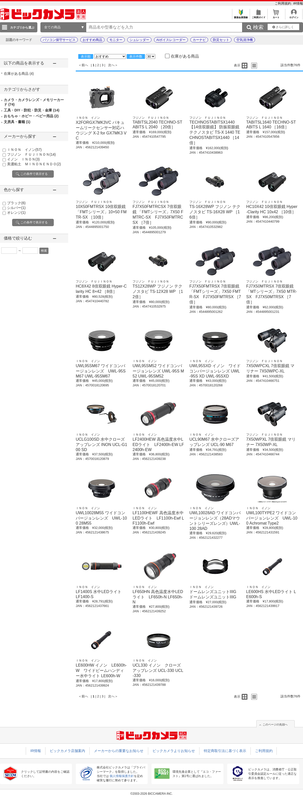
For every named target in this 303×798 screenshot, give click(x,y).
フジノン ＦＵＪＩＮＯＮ (31, 154)
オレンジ (16, 212)
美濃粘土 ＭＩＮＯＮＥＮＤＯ (34, 164)
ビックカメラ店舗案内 (67, 751)
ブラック (16, 203)
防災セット (221, 40)
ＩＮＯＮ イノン (24, 150)
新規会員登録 (241, 16)
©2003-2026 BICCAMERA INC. (151, 793)
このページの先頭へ (275, 724)
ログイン (294, 16)
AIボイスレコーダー (171, 40)
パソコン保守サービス (59, 40)
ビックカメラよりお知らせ (174, 751)
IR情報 (298, 3)
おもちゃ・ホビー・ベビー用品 (31, 116)
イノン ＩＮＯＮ (23, 159)
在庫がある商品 (19, 74)
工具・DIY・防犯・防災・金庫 (31, 110)
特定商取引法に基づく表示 (225, 751)
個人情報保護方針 (122, 776)
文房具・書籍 (17, 122)
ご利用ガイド (258, 16)
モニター (115, 40)
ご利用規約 (283, 3)
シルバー (16, 208)
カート (276, 16)
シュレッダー (139, 40)
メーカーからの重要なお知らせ (118, 751)
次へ (111, 65)
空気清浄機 (244, 40)
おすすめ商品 (92, 40)
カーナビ (199, 40)
